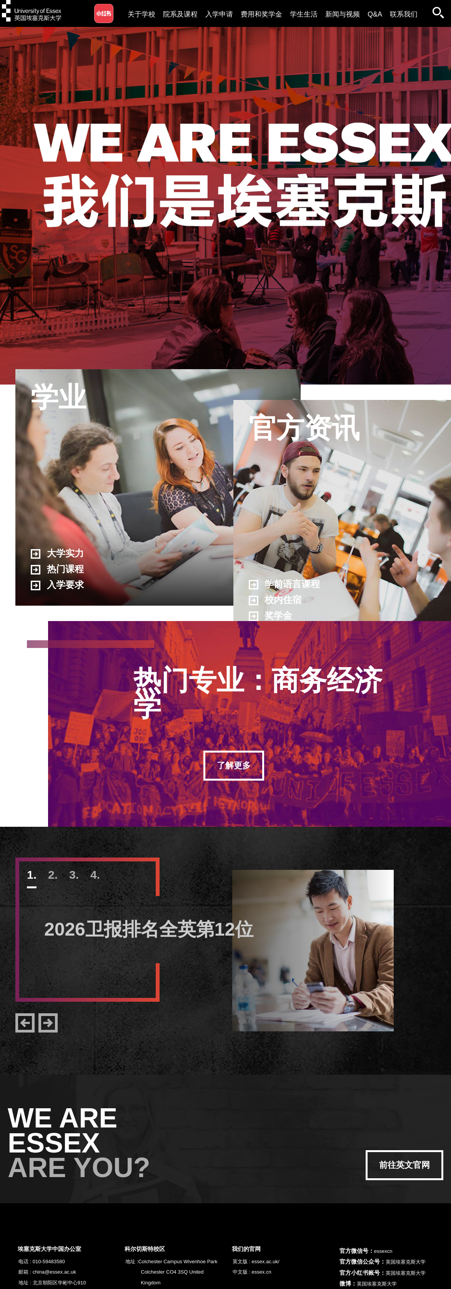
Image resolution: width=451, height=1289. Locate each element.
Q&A (375, 14)
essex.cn (261, 1272)
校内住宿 (275, 600)
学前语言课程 (284, 585)
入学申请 (219, 14)
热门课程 (57, 570)
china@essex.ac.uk (54, 1272)
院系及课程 (180, 14)
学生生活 (304, 14)
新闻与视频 (342, 14)
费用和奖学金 (261, 14)
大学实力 (57, 554)
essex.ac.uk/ (265, 1261)
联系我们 (404, 14)
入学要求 (57, 585)
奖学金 (271, 616)
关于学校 (141, 14)
